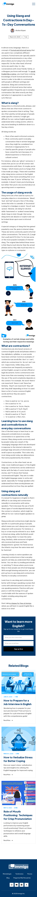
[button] (34, 4)
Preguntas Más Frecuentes (22, 878)
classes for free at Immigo (21, 603)
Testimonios (19, 874)
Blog (8, 878)
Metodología (7, 874)
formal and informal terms (20, 50)
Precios (29, 874)
